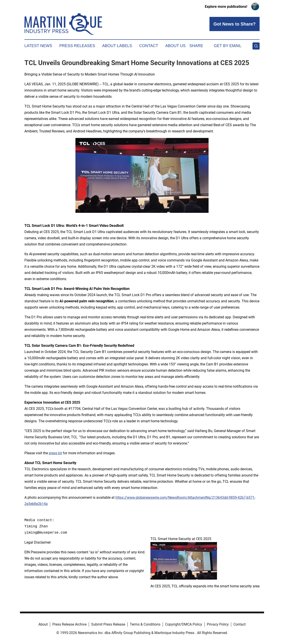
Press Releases (77, 46)
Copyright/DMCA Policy (183, 624)
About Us (175, 46)
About (43, 624)
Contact (148, 46)
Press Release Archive (69, 624)
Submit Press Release (108, 624)
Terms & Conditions (145, 624)
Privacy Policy (218, 624)
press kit (55, 453)
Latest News (38, 46)
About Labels (117, 46)
